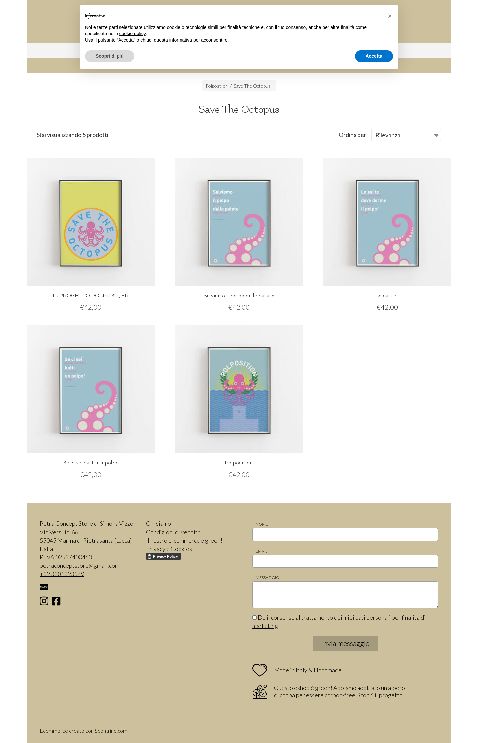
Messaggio (267, 577)
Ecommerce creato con (83, 730)
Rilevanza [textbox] (387, 135)
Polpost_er (216, 86)
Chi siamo (158, 523)
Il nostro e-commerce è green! (184, 540)
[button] (389, 16)
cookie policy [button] (133, 33)
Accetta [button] (373, 56)
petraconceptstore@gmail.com (79, 565)
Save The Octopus (252, 86)
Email (261, 551)
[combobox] (406, 135)
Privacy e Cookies (169, 548)
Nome (262, 524)
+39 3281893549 (62, 573)
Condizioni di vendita (173, 532)
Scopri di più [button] (110, 56)
